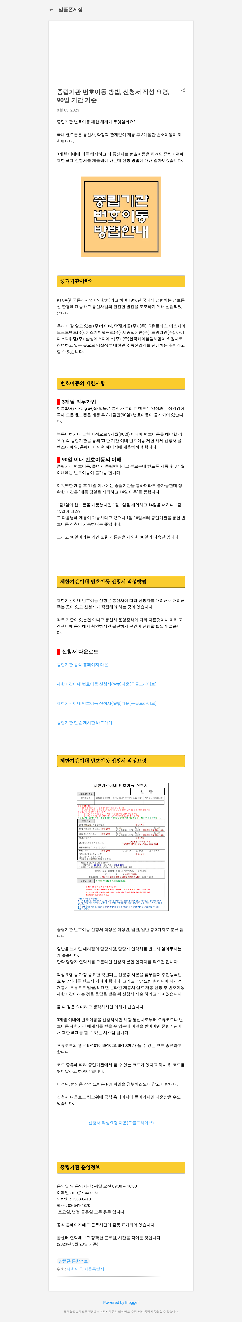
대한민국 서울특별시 (85, 1269)
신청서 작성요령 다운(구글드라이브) (121, 1122)
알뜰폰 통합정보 (73, 1261)
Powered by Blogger (121, 1302)
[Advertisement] (121, 57)
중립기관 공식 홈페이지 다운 (82, 664)
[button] (183, 91)
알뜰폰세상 (70, 9)
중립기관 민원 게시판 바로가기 (84, 722)
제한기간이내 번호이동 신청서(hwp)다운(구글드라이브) (107, 684)
